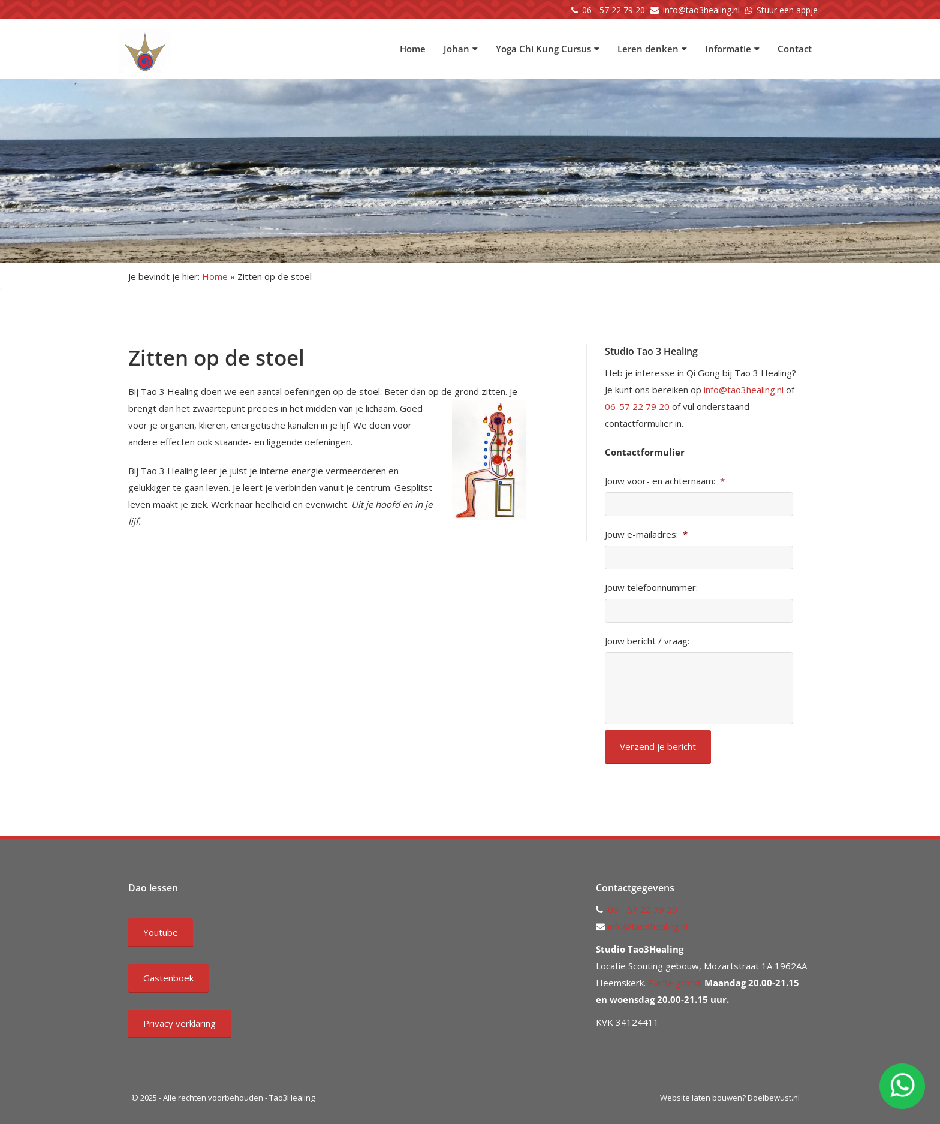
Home (413, 49)
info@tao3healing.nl (701, 10)
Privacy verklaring (179, 1023)
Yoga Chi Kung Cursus (547, 49)
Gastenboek (168, 978)
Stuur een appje (787, 10)
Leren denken (652, 49)
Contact (795, 49)
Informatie (732, 49)
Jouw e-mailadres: (646, 534)
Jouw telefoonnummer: (651, 587)
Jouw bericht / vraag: (647, 641)
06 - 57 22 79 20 (613, 10)
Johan (461, 49)
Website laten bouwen (701, 1097)
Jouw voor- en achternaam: (665, 481)
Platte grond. (674, 983)
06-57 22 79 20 (637, 406)
